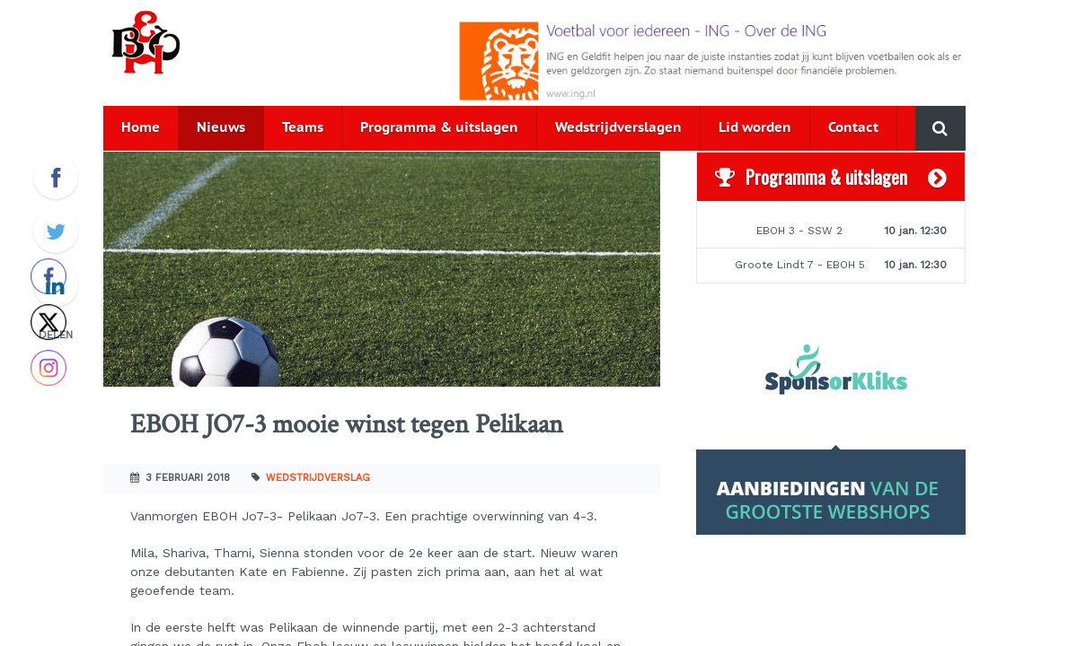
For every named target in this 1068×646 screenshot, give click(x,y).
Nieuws (221, 127)
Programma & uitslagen (439, 127)
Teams (302, 127)
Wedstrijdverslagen (618, 127)
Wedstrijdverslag (318, 478)
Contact (853, 127)
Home (140, 127)
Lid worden (755, 127)
